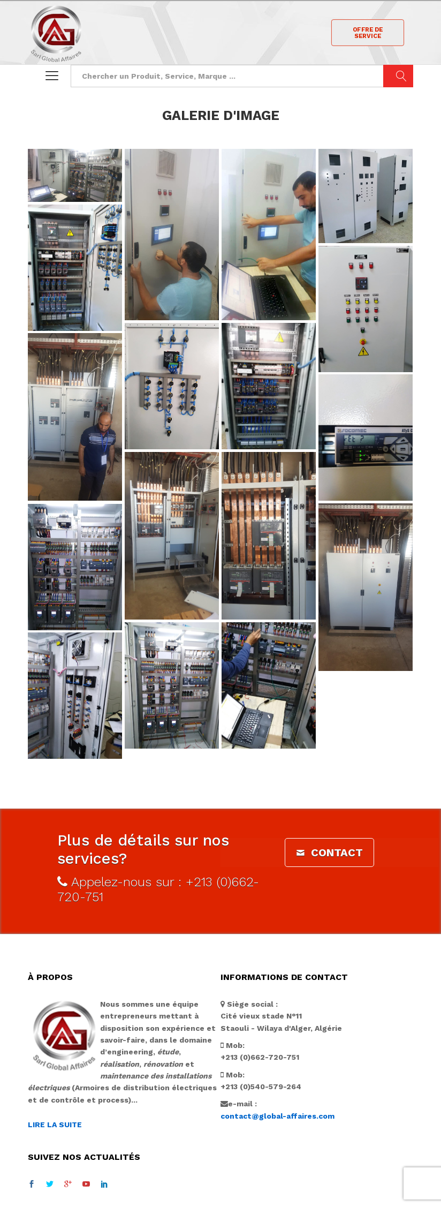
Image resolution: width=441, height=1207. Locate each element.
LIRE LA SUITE (55, 1096)
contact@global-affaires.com (277, 1088)
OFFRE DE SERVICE (368, 33)
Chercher (398, 76)
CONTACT (329, 824)
